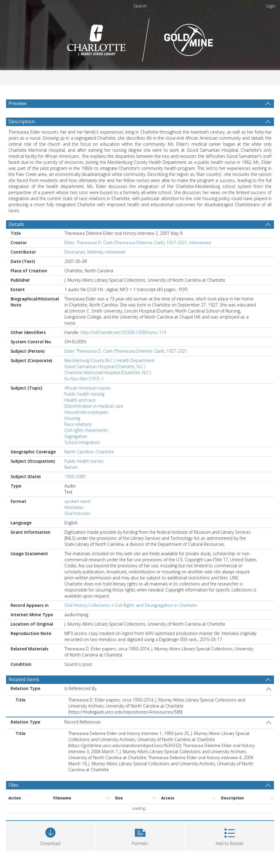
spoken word (77, 501)
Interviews (73, 507)
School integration (82, 442)
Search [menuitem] (140, 6)
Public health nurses (83, 461)
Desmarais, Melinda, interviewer (95, 252)
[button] (140, 835)
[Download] (50, 835)
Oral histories (77, 513)
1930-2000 (74, 476)
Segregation (75, 436)
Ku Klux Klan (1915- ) (83, 378)
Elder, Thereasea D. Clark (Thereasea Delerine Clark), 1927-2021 (125, 351)
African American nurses (87, 388)
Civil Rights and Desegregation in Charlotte (156, 605)
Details (16, 224)
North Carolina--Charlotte (89, 452)
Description (21, 121)
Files (13, 785)
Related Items (23, 679)
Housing (72, 418)
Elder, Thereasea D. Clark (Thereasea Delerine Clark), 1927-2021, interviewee (137, 242)
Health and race (80, 400)
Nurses (71, 467)
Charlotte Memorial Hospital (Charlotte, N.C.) (107, 372)
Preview (17, 103)
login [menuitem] (270, 6)
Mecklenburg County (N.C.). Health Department (109, 360)
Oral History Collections (87, 605)
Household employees (86, 412)
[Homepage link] (140, 38)
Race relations (78, 424)
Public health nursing (84, 394)
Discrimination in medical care (93, 406)
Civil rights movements (86, 430)
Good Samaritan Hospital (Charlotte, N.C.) (104, 366)
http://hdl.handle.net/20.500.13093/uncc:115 (123, 332)
